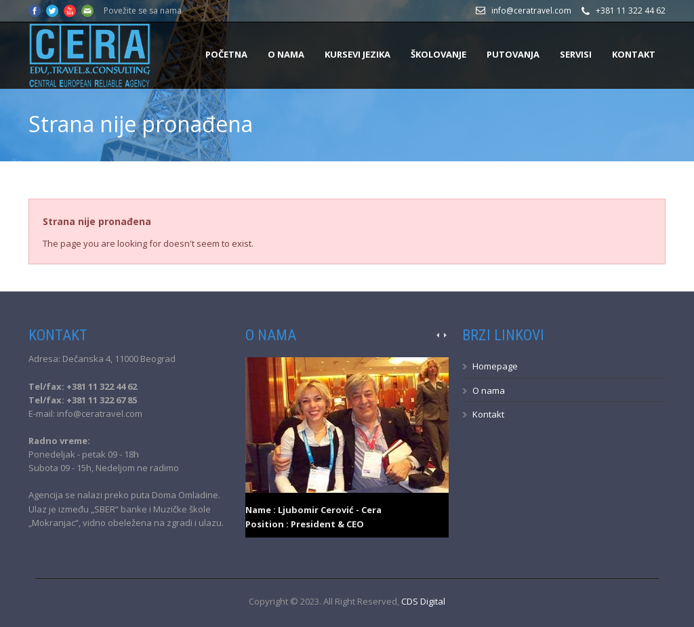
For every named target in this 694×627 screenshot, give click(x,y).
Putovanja (513, 54)
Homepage (495, 366)
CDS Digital (423, 601)
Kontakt (633, 54)
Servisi (576, 54)
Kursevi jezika (357, 54)
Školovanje (438, 54)
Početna (226, 54)
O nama (286, 54)
